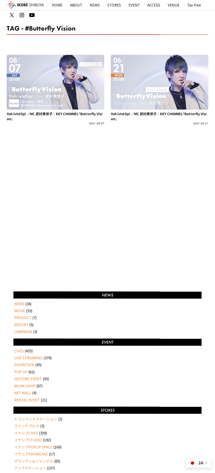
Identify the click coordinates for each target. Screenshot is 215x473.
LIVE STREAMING (28, 357)
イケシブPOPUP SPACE (33, 447)
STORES (114, 5)
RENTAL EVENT (27, 399)
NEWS (95, 5)
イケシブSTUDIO (28, 439)
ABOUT (76, 5)
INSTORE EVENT (28, 378)
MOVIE (19, 310)
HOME (57, 5)
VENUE (174, 5)
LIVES (19, 350)
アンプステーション (30, 467)
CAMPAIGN (23, 331)
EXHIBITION (24, 364)
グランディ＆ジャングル (33, 461)
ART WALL (22, 392)
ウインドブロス (26, 425)
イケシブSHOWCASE (31, 453)
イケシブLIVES (26, 433)
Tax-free (194, 5)
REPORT (21, 324)
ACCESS (153, 5)
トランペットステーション (35, 418)
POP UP (21, 371)
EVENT (134, 5)
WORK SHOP (24, 385)
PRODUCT (22, 317)
